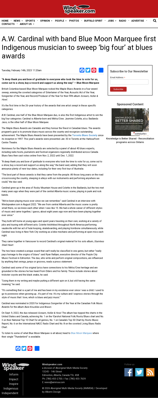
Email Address (117, 77)
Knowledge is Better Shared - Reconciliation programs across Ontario (130, 140)
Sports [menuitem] (30, 20)
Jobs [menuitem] (111, 20)
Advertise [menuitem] (137, 20)
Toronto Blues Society (85, 135)
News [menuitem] (17, 20)
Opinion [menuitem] (45, 20)
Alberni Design (53, 391)
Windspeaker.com (52, 364)
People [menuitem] (59, 20)
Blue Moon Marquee (82, 333)
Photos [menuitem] (74, 20)
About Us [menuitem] (26, 24)
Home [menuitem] (5, 20)
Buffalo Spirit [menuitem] (93, 20)
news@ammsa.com (54, 382)
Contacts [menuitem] (8, 24)
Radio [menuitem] (122, 20)
